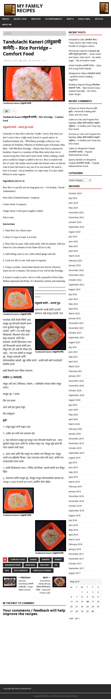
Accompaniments (53, 19)
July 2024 (73, 198)
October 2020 (75, 390)
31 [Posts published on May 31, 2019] (93, 611)
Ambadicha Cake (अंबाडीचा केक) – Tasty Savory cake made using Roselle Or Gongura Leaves (83, 42)
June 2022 (73, 299)
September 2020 (76, 395)
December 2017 (76, 554)
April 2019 (73, 477)
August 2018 (74, 515)
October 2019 (75, 448)
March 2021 (74, 366)
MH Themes (73, 696)
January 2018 (75, 549)
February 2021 (75, 371)
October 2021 (75, 332)
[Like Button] (6, 111)
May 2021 (73, 356)
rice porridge (21, 570)
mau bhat (44, 565)
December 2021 (76, 323)
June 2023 (73, 241)
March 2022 (74, 313)
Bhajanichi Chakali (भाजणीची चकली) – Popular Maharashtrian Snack (82, 151)
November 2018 (76, 501)
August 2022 (74, 289)
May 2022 (73, 304)
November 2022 (76, 275)
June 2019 (73, 467)
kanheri (46, 559)
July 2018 (73, 520)
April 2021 (73, 361)
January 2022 (75, 318)
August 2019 (74, 457)
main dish (30, 565)
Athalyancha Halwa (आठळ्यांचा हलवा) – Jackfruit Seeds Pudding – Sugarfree (85, 76)
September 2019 (76, 453)
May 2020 (73, 414)
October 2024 (75, 193)
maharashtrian (12, 565)
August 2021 (74, 342)
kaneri (33, 559)
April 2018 (73, 534)
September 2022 (76, 284)
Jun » (77, 618)
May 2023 (73, 246)
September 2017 (76, 568)
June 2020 (73, 409)
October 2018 (75, 505)
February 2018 (75, 544)
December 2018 (76, 496)
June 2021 (73, 352)
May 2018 (73, 529)
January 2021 (75, 376)
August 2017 (74, 573)
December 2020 (76, 380)
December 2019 (76, 438)
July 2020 (73, 405)
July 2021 (73, 347)
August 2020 (74, 400)
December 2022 (76, 270)
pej (56, 565)
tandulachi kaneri (42, 570)
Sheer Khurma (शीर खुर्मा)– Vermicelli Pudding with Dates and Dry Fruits (83, 111)
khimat (58, 559)
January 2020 (75, 433)
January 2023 (75, 265)
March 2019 (74, 481)
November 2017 (76, 558)
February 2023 (75, 260)
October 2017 (75, 563)
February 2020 (75, 429)
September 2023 (76, 227)
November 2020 (76, 385)
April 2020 (73, 419)
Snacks (5, 19)
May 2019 (73, 472)
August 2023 (74, 231)
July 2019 (73, 462)
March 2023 (74, 255)
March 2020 (74, 424)
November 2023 (76, 217)
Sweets (70, 19)
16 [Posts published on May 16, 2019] (87, 601)
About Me (7, 24)
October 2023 (75, 222)
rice (7, 570)
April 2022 (73, 308)
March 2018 (74, 539)
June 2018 (73, 525)
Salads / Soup (20, 19)
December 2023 (76, 212)
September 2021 (76, 337)
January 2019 (75, 491)
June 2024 (73, 202)
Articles (99, 19)
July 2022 (73, 294)
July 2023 (73, 236)
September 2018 (76, 510)
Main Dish (36, 19)
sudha (24, 60)
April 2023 (73, 251)
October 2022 (75, 280)
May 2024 (73, 207)
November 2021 (76, 328)
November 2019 (76, 443)
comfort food (17, 559)
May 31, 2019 (12, 60)
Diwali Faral (84, 19)
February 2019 (75, 486)
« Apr (71, 618)
